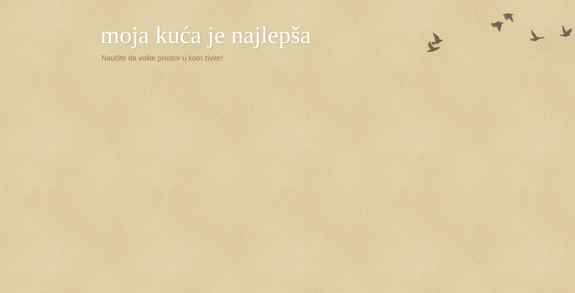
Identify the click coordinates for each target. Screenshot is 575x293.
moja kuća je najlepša (206, 35)
